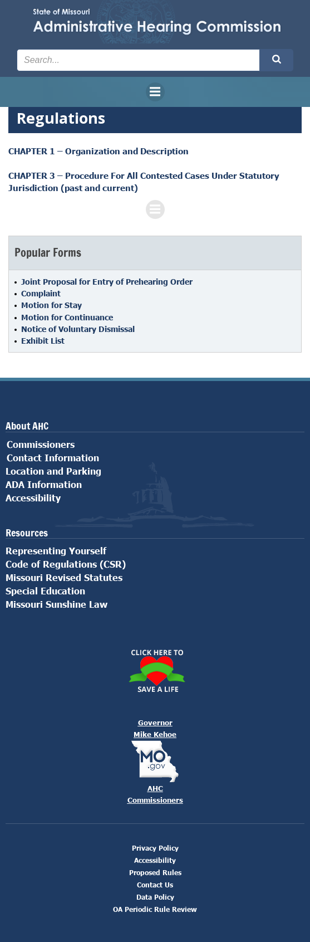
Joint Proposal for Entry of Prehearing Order (107, 281)
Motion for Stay (51, 305)
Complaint (41, 293)
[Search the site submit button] (276, 60)
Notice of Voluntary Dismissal (78, 329)
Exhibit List (43, 340)
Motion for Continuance (67, 317)
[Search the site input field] (138, 60)
